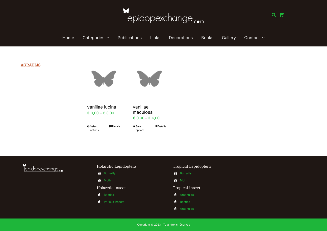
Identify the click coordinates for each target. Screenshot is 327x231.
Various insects (114, 202)
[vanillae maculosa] (149, 78)
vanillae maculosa (143, 109)
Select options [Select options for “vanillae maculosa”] (140, 128)
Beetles (109, 194)
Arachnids (187, 194)
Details (116, 126)
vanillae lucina (101, 107)
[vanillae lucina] (103, 78)
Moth (107, 180)
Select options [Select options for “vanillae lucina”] (94, 128)
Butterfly (110, 173)
